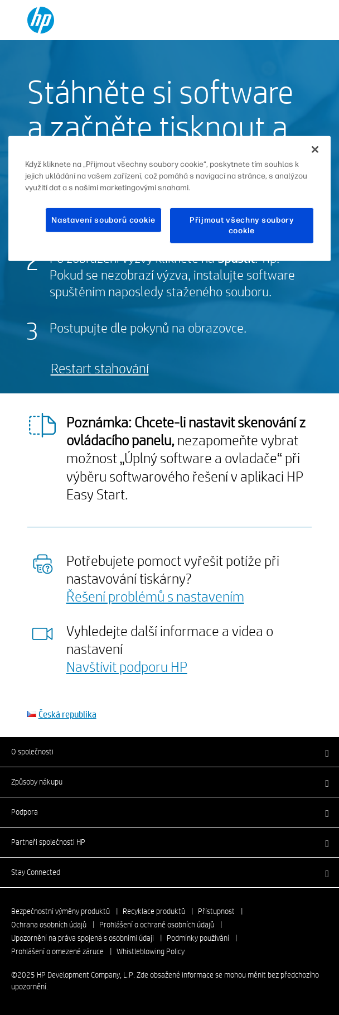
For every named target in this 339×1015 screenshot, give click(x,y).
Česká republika (67, 714)
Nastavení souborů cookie (103, 220)
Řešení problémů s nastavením (155, 596)
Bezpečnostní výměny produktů (60, 911)
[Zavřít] (315, 149)
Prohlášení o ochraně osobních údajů (156, 925)
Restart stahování (100, 368)
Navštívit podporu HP (126, 666)
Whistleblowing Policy (151, 951)
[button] (169, 752)
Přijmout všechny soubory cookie (242, 225)
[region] (169, 198)
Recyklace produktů (154, 911)
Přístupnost (216, 911)
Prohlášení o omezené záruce (57, 951)
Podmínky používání (198, 938)
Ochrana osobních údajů (48, 925)
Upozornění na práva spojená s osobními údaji (82, 938)
